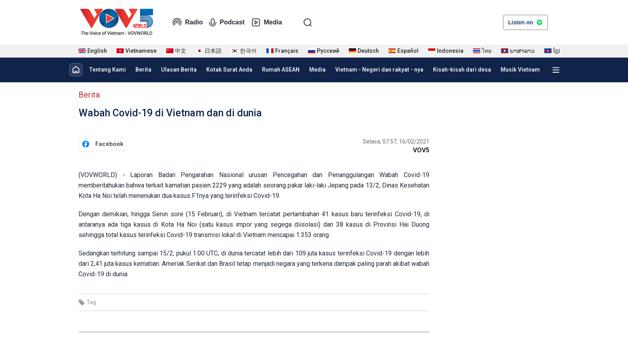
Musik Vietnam (520, 69)
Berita (143, 69)
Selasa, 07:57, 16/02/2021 (396, 141)
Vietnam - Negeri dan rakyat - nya (379, 69)
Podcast (226, 22)
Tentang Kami (107, 69)
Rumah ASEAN (281, 69)
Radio (187, 22)
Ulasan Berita (179, 69)
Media (266, 22)
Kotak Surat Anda (229, 69)
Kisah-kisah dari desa (462, 69)
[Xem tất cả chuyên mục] (556, 70)
